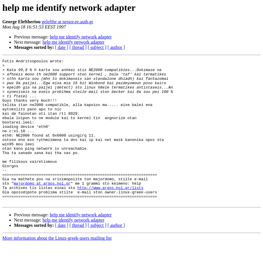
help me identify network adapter (81, 36)
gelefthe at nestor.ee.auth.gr (67, 21)
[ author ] (116, 47)
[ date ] (61, 47)
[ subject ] (97, 47)
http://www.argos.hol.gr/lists (110, 213)
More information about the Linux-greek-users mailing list (57, 266)
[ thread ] (78, 47)
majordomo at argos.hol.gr (42, 208)
